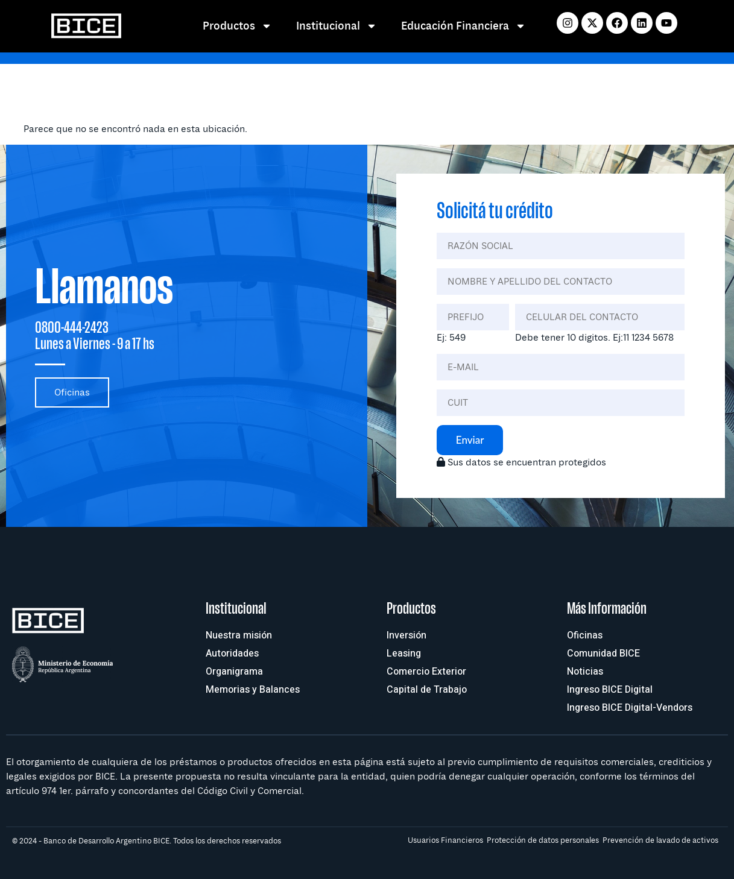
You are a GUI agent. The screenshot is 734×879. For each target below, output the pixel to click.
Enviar (470, 439)
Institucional (336, 25)
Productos (237, 25)
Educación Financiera (463, 25)
